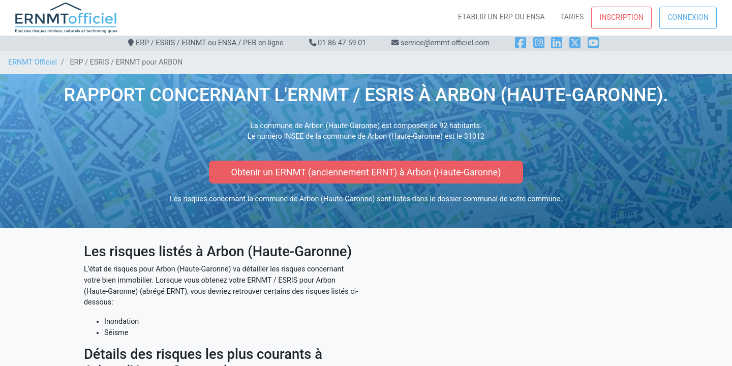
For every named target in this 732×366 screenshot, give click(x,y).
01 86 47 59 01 (342, 43)
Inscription (621, 17)
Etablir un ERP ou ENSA (501, 17)
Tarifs (572, 17)
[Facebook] (520, 43)
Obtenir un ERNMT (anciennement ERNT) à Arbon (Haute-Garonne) (366, 172)
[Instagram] (538, 43)
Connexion (688, 17)
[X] (575, 43)
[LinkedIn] (556, 43)
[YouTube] (593, 43)
